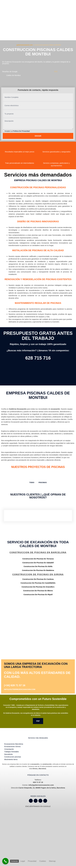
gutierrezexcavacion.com (25, 45)
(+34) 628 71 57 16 (14, 685)
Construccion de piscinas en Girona (38, 574)
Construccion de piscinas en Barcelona (38, 552)
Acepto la (17, 131)
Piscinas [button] (43, 482)
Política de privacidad (21, 131)
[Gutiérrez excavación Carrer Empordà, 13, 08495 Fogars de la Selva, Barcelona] (38, 617)
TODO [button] (31, 482)
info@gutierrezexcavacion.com (19, 689)
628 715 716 (38, 357)
